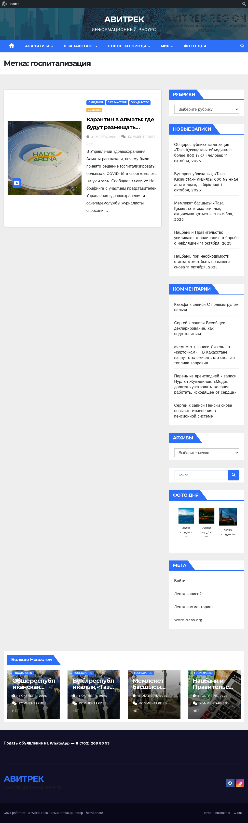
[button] (242, 46)
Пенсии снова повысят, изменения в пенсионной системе (203, 411)
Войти (179, 580)
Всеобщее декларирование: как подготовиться (199, 328)
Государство (140, 102)
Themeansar (93, 813)
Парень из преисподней (196, 376)
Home (206, 813)
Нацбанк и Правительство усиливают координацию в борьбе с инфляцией (206, 238)
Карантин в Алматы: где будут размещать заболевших (120, 127)
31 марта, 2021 (104, 137)
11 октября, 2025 (32, 696)
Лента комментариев (193, 607)
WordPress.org (188, 620)
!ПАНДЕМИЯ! (96, 102)
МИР (166, 46)
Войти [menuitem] (14, 4)
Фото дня (195, 46)
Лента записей (188, 593)
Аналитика (38, 46)
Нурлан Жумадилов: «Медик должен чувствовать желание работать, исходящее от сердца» (205, 387)
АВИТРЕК (124, 19)
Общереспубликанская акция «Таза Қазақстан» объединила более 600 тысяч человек (203, 150)
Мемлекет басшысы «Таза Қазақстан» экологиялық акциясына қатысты (198, 208)
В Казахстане (79, 46)
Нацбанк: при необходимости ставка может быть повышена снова (202, 261)
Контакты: (222, 813)
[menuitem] (4, 4)
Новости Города (128, 46)
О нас (238, 813)
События (94, 110)
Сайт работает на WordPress (26, 813)
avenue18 (183, 346)
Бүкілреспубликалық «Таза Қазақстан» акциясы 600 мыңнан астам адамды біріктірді (206, 179)
